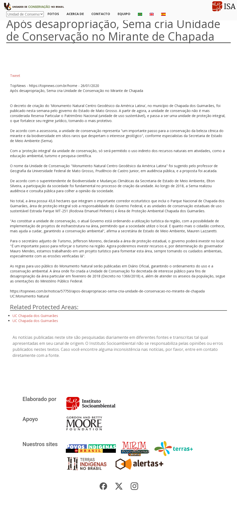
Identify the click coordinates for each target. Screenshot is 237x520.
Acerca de (75, 14)
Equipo (124, 14)
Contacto (100, 14)
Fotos (53, 14)
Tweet (15, 75)
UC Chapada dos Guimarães (35, 315)
